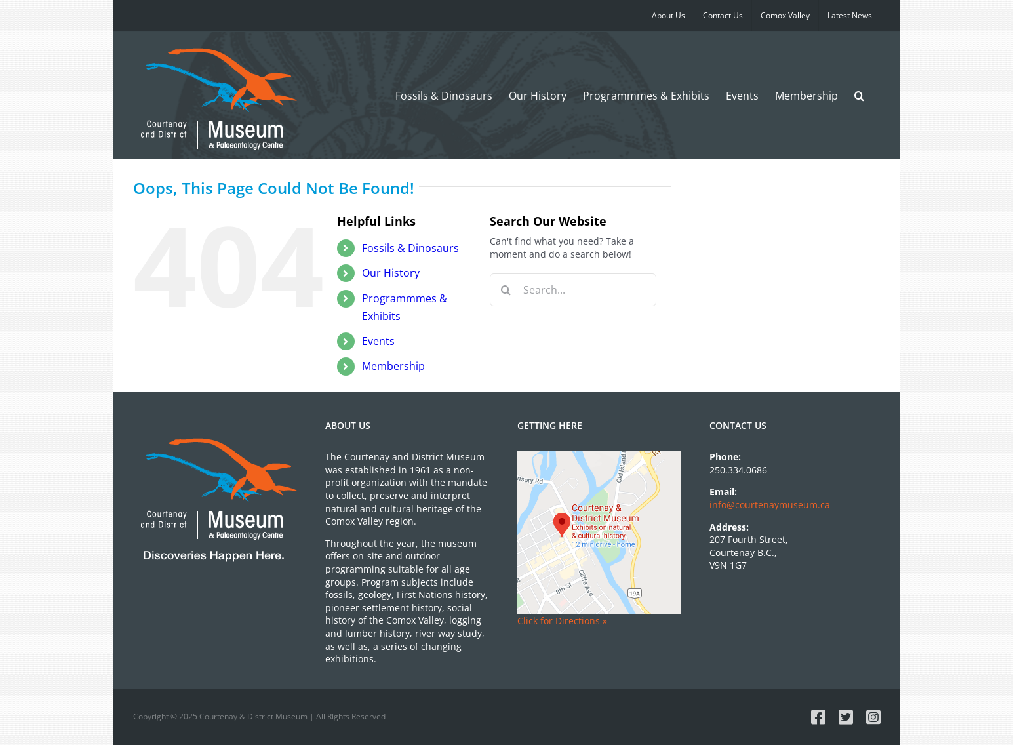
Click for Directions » (562, 620)
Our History (391, 273)
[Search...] (573, 289)
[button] (859, 95)
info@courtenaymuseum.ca (769, 504)
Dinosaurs (410, 248)
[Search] (506, 289)
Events (378, 341)
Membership (393, 366)
